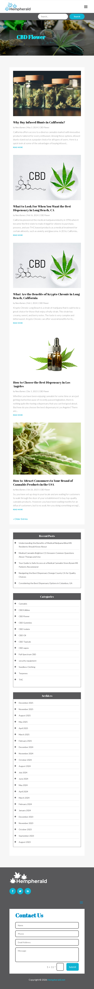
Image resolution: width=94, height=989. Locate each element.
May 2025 (23, 722)
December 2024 (26, 747)
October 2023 (25, 829)
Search (77, 16)
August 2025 (25, 715)
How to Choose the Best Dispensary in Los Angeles (41, 384)
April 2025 (23, 728)
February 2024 (25, 804)
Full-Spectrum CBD (27, 654)
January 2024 (25, 810)
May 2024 (23, 785)
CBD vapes (24, 648)
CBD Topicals (25, 641)
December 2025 (26, 703)
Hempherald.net (56, 979)
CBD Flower (44, 127)
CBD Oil (22, 635)
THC (21, 679)
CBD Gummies (25, 622)
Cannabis (23, 603)
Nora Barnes (20, 127)
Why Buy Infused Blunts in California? (39, 122)
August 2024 (25, 766)
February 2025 (25, 741)
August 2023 (25, 842)
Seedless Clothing (27, 667)
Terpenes (23, 673)
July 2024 (23, 772)
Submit (72, 966)
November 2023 (26, 823)
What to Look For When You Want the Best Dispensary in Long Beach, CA (42, 208)
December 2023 (26, 817)
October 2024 (25, 760)
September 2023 (26, 836)
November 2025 (26, 709)
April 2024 (23, 791)
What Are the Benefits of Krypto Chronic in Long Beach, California (46, 296)
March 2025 (24, 734)
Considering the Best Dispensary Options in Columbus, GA (45, 583)
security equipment (27, 660)
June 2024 (23, 778)
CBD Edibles (24, 610)
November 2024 (26, 753)
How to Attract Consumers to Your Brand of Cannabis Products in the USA (43, 482)
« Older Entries (20, 519)
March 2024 (24, 798)
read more (18, 147)
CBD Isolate (24, 629)
